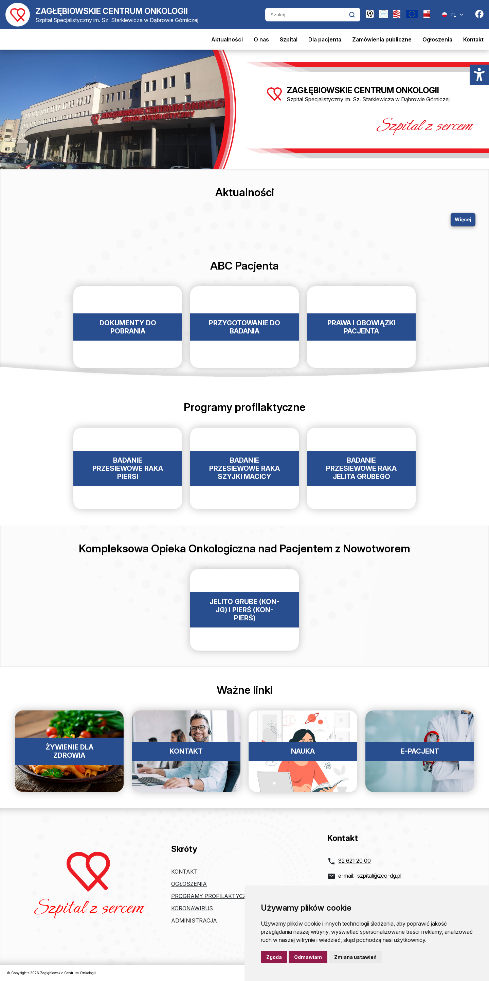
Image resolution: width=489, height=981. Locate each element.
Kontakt (473, 39)
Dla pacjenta (324, 39)
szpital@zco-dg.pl (379, 875)
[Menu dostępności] (479, 75)
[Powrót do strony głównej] (101, 15)
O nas (261, 39)
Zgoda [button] (274, 957)
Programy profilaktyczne (212, 896)
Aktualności (227, 39)
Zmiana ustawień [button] (355, 957)
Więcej (463, 219)
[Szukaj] (307, 15)
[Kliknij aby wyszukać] (352, 14)
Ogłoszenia (437, 39)
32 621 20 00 (354, 860)
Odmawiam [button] (308, 957)
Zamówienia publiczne (382, 39)
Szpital (288, 39)
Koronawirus (192, 908)
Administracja (194, 920)
